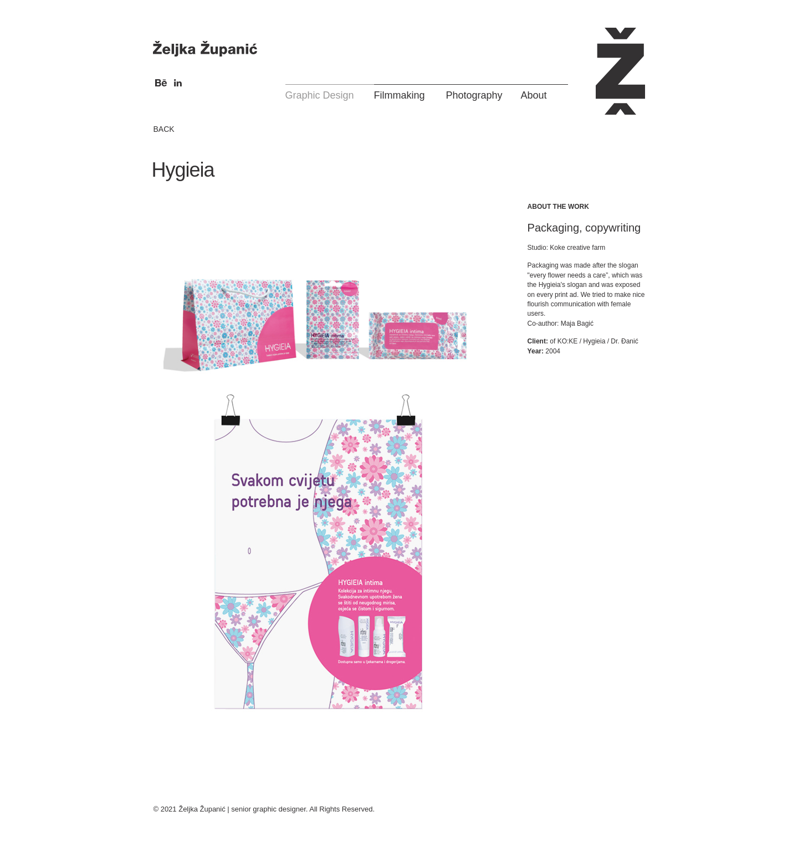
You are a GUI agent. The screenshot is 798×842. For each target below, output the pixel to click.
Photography (474, 95)
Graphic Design (319, 95)
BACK (163, 129)
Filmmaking (399, 95)
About (534, 95)
